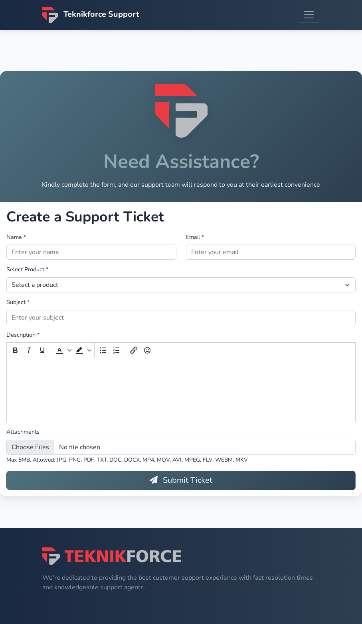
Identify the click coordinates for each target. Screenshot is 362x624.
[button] (63, 351)
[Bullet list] (103, 351)
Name (16, 237)
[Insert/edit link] (133, 351)
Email (195, 237)
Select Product (27, 270)
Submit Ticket (181, 480)
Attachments (23, 432)
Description (23, 335)
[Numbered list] (116, 351)
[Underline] (42, 351)
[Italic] (29, 351)
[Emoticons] (147, 351)
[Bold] (15, 351)
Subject (18, 302)
